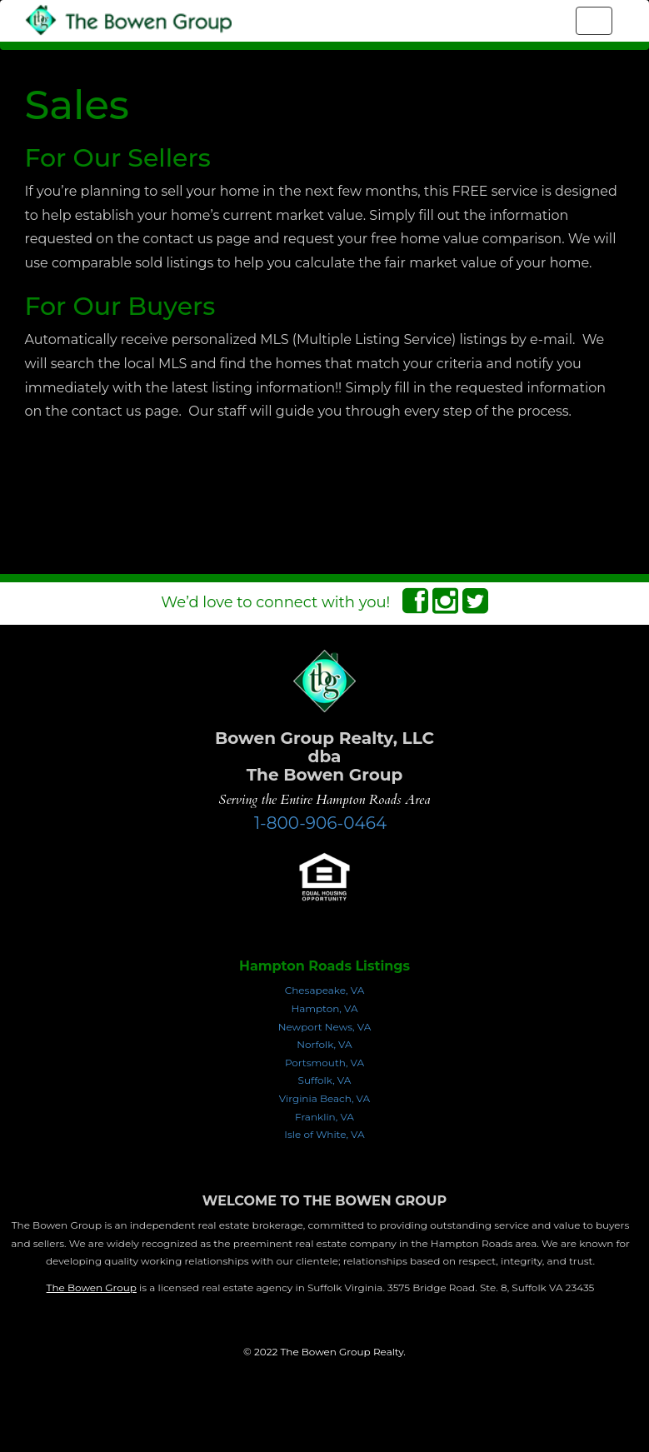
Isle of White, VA (324, 1134)
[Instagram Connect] (445, 606)
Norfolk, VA (324, 1044)
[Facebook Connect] (415, 606)
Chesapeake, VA (325, 990)
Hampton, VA (324, 1008)
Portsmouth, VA (324, 1062)
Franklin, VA (324, 1116)
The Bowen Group (92, 1287)
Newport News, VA (325, 1026)
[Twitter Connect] (475, 606)
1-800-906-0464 (320, 823)
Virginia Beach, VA (324, 1098)
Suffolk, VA (325, 1080)
